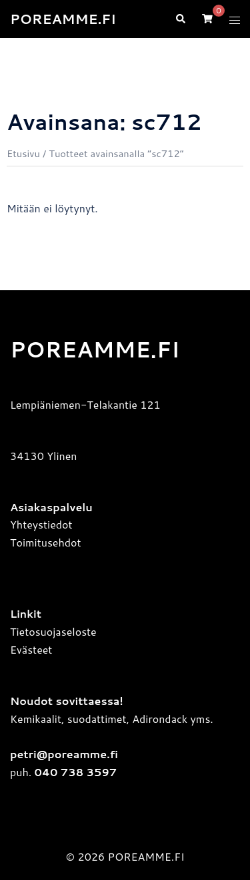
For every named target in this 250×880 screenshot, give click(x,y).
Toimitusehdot (45, 542)
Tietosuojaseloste (53, 631)
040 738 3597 (74, 771)
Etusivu (23, 153)
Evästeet (31, 649)
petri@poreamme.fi (64, 754)
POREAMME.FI (63, 18)
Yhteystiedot (41, 524)
